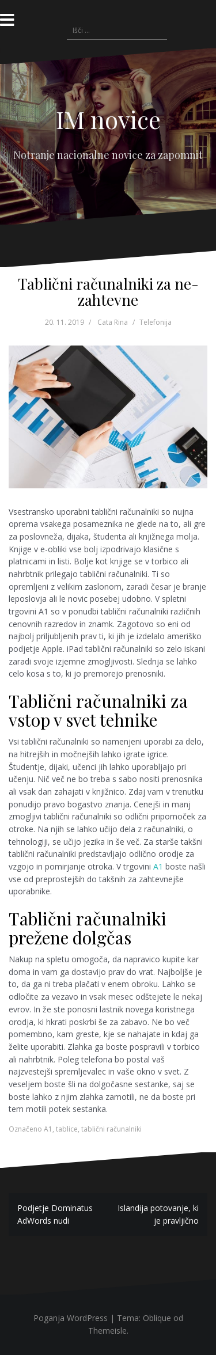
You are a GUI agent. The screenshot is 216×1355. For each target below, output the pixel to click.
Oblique (157, 1317)
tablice (67, 1129)
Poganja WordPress (70, 1317)
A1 (158, 866)
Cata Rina (112, 322)
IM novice (108, 119)
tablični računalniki (111, 1129)
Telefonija (155, 322)
